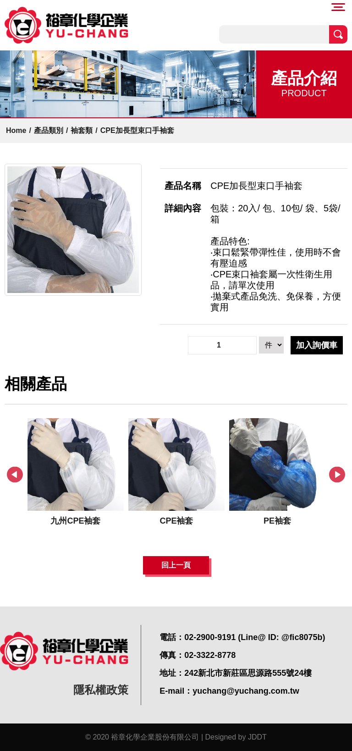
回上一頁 (176, 565)
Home (16, 130)
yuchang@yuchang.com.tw (245, 691)
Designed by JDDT (236, 737)
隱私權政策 (100, 690)
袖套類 (82, 130)
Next (337, 475)
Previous (15, 475)
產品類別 (48, 130)
